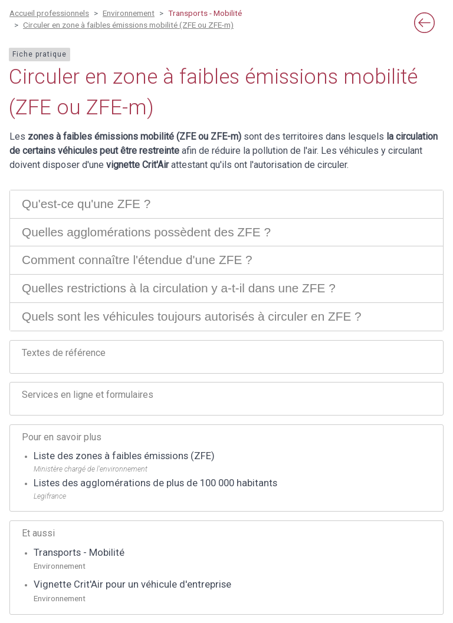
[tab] (226, 204)
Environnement (129, 13)
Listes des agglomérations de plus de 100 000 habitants (155, 483)
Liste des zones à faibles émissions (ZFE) (124, 456)
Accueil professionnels (49, 13)
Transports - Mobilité (79, 552)
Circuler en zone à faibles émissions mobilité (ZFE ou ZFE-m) (128, 24)
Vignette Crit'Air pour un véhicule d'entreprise (132, 584)
